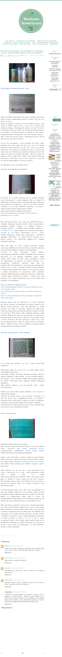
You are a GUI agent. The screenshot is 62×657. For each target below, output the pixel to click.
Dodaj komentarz (6, 607)
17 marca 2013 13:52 (17, 568)
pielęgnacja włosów (12, 56)
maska (42, 55)
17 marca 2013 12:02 (17, 546)
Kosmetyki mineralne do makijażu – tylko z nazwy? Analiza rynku (55, 137)
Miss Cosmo (8, 558)
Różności (54, 44)
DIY (33, 42)
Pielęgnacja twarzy (26, 41)
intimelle (26, 55)
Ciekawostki (25, 44)
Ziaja (19, 56)
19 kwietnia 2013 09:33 (20, 592)
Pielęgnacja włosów (47, 41)
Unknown (8, 546)
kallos (37, 55)
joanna (32, 55)
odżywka (3, 56)
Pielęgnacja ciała (22, 42)
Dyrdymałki (8, 580)
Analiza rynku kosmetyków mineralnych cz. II (55, 79)
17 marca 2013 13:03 (19, 558)
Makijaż (8, 42)
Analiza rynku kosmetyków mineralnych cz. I (54, 74)
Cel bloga (10, 41)
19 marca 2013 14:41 (19, 580)
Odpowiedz (8, 552)
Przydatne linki (40, 44)
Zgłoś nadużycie (55, 205)
